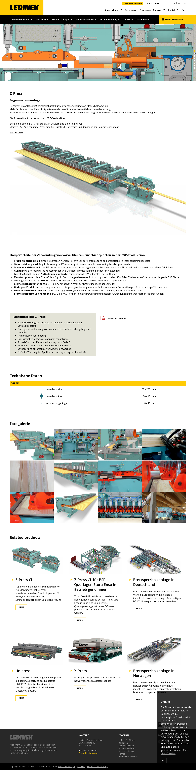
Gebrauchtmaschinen (128, 756)
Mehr (21, 607)
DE (179, 3)
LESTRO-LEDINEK (152, 3)
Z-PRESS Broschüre (116, 318)
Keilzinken (41, 19)
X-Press (80, 670)
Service (126, 19)
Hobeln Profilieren (20, 19)
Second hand (143, 19)
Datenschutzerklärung (97, 766)
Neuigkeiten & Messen (151, 10)
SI (168, 3)
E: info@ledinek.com (88, 753)
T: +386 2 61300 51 (88, 750)
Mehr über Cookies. (175, 752)
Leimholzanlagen (60, 19)
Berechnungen (172, 19)
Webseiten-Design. (66, 766)
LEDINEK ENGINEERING (132, 3)
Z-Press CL (24, 579)
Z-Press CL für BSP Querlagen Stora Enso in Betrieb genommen (95, 584)
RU (185, 3)
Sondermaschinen (85, 19)
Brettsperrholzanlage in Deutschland (153, 582)
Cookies (81, 766)
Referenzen (130, 10)
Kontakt (172, 10)
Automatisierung (108, 19)
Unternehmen (112, 10)
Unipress (23, 670)
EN (174, 3)
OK (163, 760)
